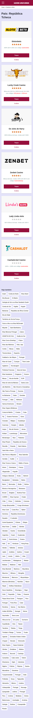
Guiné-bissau (13, 539)
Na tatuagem (15, 366)
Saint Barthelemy (15, 327)
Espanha (17, 353)
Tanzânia (5, 628)
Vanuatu (12, 641)
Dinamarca (5, 662)
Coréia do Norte (13, 294)
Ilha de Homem (14, 429)
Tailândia (12, 548)
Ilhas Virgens (6, 645)
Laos (3, 556)
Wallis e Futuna (23, 463)
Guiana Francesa (12, 416)
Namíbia (20, 581)
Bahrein (25, 476)
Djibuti (23, 509)
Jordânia (11, 552)
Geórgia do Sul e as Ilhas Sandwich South (15, 302)
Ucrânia (10, 696)
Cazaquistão (21, 704)
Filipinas (19, 666)
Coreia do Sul (6, 306)
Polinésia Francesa (8, 370)
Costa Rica (15, 509)
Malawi (26, 560)
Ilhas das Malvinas (8, 344)
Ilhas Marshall (6, 569)
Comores (26, 501)
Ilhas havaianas (7, 374)
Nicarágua (18, 590)
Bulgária (11, 493)
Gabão (14, 526)
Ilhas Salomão (23, 454)
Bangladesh (6, 480)
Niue (14, 437)
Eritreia (18, 522)
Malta (18, 349)
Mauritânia (25, 569)
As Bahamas (6, 395)
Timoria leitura (6, 353)
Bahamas (5, 311)
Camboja (20, 653)
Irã (9, 543)
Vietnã (24, 658)
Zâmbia (4, 649)
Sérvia (25, 611)
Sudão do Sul (21, 336)
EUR (22, 378)
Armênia (24, 700)
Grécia (26, 696)
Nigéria (4, 666)
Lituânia (21, 683)
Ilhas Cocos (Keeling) (9, 340)
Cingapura (18, 374)
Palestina (21, 437)
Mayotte (4, 327)
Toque (16, 55)
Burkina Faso (21, 493)
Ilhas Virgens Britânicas (9, 408)
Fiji (3, 416)
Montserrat (5, 577)
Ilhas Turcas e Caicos (9, 463)
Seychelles (5, 615)
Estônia (12, 704)
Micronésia (23, 433)
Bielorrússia (6, 700)
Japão (4, 552)
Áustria (12, 531)
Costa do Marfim (7, 412)
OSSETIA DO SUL (8, 336)
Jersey (23, 429)
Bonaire (19, 404)
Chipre (20, 340)
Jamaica (20, 548)
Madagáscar (17, 560)
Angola (23, 306)
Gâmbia (21, 526)
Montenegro (6, 437)
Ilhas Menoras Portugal (9, 332)
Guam (13, 535)
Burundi (12, 653)
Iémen (4, 467)
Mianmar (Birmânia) (8, 581)
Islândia (21, 425)
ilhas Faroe (5, 526)
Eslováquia (12, 467)
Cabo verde (15, 658)
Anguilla (15, 471)
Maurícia (5, 573)
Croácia (17, 412)
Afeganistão (6, 471)
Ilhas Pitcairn (6, 442)
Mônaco (12, 573)
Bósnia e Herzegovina (9, 488)
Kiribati (4, 433)
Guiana (22, 539)
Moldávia (18, 696)
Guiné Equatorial (7, 522)
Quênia (19, 552)
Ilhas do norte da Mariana (10, 382)
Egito (13, 662)
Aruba (19, 476)
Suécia (27, 666)
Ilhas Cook (5, 509)
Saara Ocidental (18, 645)
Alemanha (5, 683)
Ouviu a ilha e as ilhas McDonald (12, 323)
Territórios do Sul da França (11, 319)
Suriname (25, 619)
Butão (20, 484)
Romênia (5, 607)
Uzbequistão (6, 687)
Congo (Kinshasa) (23, 505)
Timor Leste (26, 361)
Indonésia (21, 662)
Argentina (5, 535)
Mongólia (21, 573)
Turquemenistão (7, 675)
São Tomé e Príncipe (8, 391)
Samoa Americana (8, 404)
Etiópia (25, 522)
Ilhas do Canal (6, 361)
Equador (5, 518)
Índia (24, 675)
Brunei (4, 493)
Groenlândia (21, 531)
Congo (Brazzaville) (8, 505)
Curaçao (16, 361)
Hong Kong (24, 543)
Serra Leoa (15, 615)
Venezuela (21, 641)
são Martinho (6, 387)
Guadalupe (21, 421)
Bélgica (13, 421)
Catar (21, 603)
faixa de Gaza (21, 370)
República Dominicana (18, 514)
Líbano (22, 332)
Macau (11, 349)
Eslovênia (15, 670)
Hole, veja (20, 344)
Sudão (12, 459)
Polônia (12, 666)
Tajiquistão (20, 679)
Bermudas (12, 484)
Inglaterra (5, 366)
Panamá (26, 594)
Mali (19, 564)
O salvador (13, 518)
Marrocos (15, 577)
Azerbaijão (15, 700)
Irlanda (4, 548)
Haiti (3, 543)
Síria (13, 624)
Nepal (4, 586)
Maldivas (12, 564)
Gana (22, 416)
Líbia (23, 556)
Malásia (4, 564)
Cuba (24, 412)
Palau (19, 594)
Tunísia (18, 632)
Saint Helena (22, 446)
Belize (23, 480)
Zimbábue (13, 649)
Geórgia (4, 704)
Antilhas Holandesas (15, 586)
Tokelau (13, 628)
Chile (3, 501)
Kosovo (26, 374)
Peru (26, 598)
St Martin (15, 298)
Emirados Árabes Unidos (18, 636)
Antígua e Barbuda (8, 476)
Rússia (4, 708)
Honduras (15, 543)
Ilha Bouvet (5, 298)
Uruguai (4, 641)
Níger (26, 590)
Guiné (4, 539)
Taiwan (20, 624)
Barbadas (16, 480)
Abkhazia (19, 399)
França (21, 467)
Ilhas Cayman (14, 497)
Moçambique (25, 577)
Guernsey (5, 425)
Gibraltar (5, 531)
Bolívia (26, 484)
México (13, 683)
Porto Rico (13, 603)
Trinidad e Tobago (7, 632)
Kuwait (27, 552)
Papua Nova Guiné (8, 598)
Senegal (17, 611)
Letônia (14, 691)
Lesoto (10, 556)
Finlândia (5, 679)
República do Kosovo (19, 442)
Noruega (23, 687)
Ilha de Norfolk (13, 378)
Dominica (5, 514)
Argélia (16, 306)
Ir (17, 459)
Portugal (21, 357)
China (10, 501)
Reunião (5, 446)
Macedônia (5, 670)
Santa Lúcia (25, 382)
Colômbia (18, 501)
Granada (5, 421)
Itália (11, 399)
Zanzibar (22, 395)
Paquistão (11, 594)
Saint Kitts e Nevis (8, 450)
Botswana (22, 488)
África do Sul (6, 619)
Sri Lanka (16, 619)
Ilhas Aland (24, 294)
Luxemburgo (13, 433)
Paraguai (20, 598)
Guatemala (21, 535)
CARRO (4, 497)
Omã (3, 594)
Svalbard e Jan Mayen (9, 357)
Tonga (20, 628)
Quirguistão (6, 691)
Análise (16, 59)
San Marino (21, 607)
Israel (4, 294)
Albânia (21, 649)
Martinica (17, 569)
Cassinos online (10, 7)
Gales (15, 395)
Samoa (13, 607)
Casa (2, 7)
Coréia (4, 349)
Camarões (5, 658)
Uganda (4, 636)
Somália (4, 459)
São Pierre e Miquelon (9, 454)
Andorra (4, 653)
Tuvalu (26, 632)
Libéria (17, 556)
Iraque (4, 429)
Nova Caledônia (7, 590)
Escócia (20, 391)
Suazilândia (6, 624)
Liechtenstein (6, 560)
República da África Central (19, 311)
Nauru (27, 581)
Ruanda (12, 446)
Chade (24, 497)
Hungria (13, 425)
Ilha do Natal (6, 315)
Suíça (12, 679)
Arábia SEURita (7, 611)
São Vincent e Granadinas (21, 387)
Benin (4, 484)
